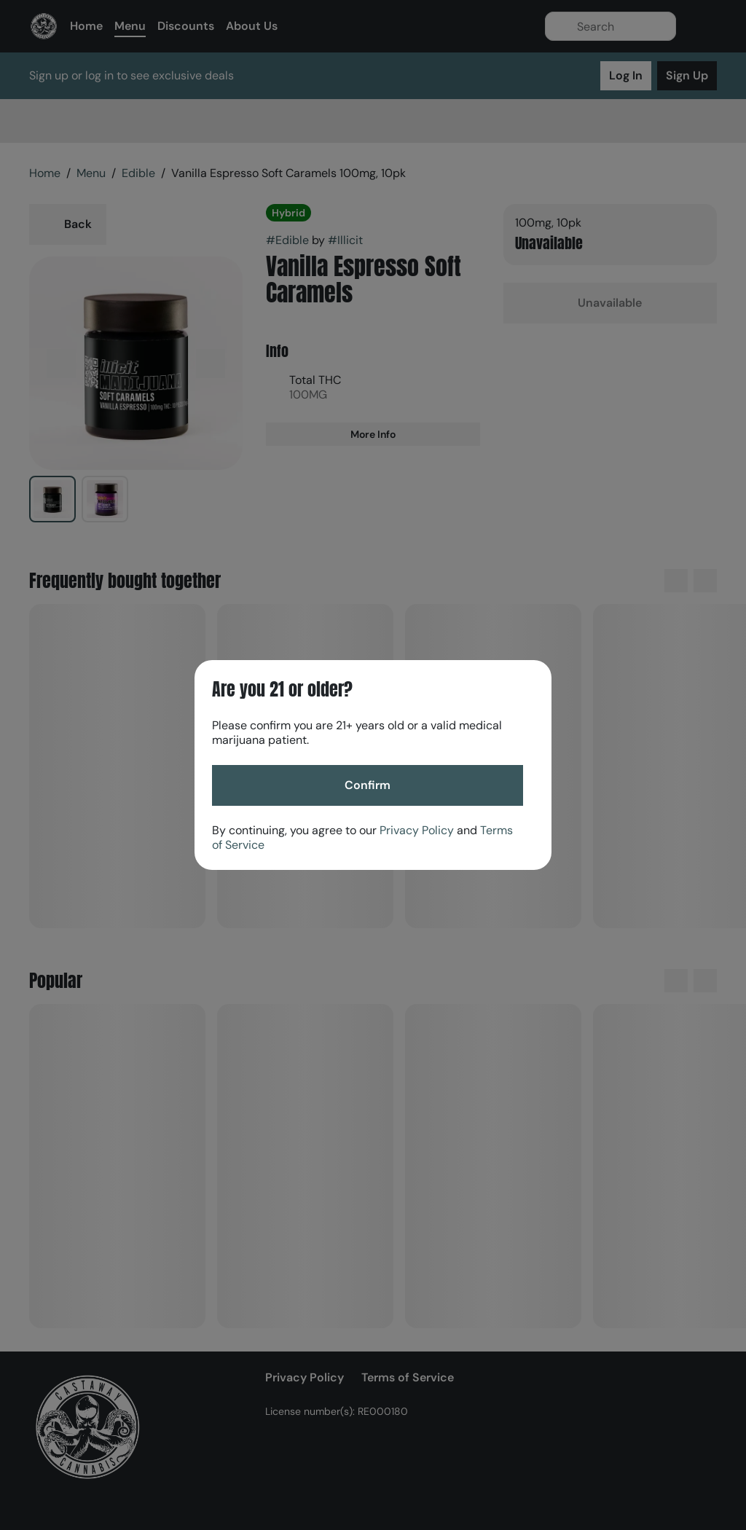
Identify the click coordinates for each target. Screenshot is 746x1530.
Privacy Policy (417, 830)
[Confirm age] (367, 785)
